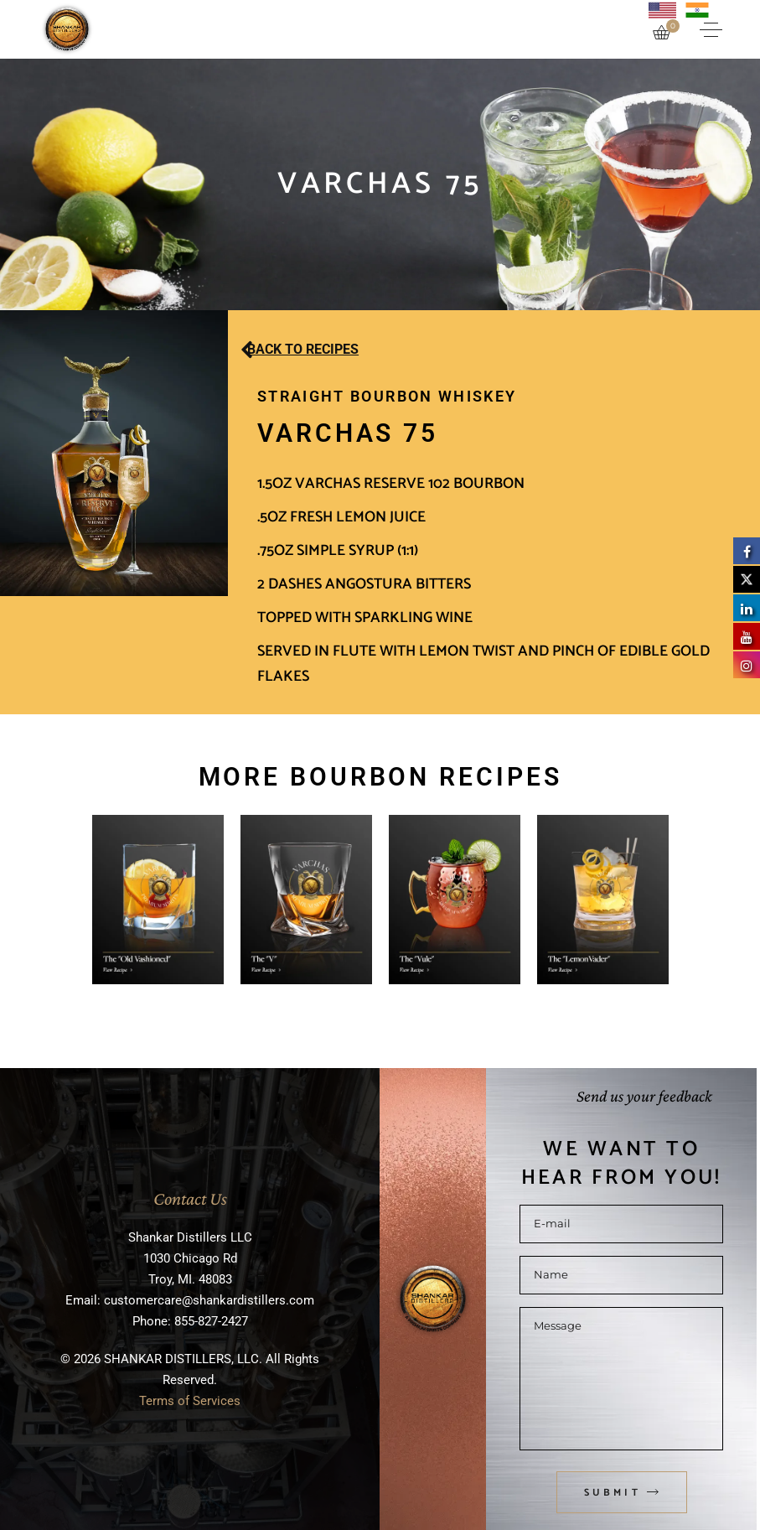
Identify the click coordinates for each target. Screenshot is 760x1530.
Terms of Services (189, 1400)
